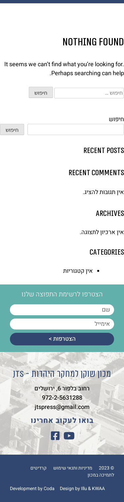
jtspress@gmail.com (62, 407)
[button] (14, 17)
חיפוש (116, 119)
